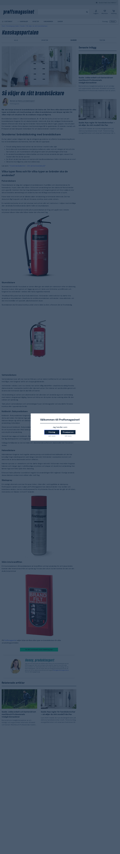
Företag (52, 432)
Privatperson (68, 432)
